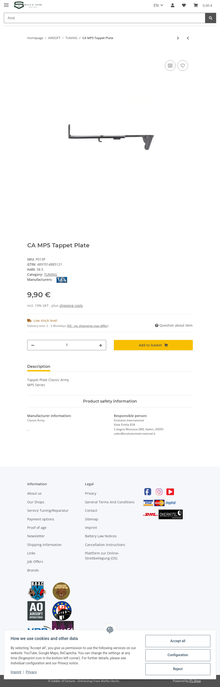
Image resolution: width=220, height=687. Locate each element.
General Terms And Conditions (110, 502)
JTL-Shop (195, 681)
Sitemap (91, 519)
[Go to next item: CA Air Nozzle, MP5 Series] (178, 38)
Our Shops (35, 502)
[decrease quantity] (32, 345)
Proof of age (36, 527)
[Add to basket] (31, 53)
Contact (91, 510)
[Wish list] (184, 5)
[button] (172, 5)
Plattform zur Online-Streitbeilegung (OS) (102, 555)
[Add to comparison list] (170, 65)
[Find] (104, 18)
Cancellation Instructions (105, 544)
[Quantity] (67, 345)
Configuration (176, 655)
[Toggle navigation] (6, 3)
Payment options (40, 519)
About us (34, 493)
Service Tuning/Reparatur (48, 510)
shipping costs (71, 305)
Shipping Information (44, 544)
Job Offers (35, 561)
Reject (176, 669)
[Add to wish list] (182, 65)
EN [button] (156, 5)
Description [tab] (38, 366)
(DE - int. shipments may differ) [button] (87, 326)
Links (31, 553)
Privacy (90, 493)
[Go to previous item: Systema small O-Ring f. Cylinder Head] (188, 38)
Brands (33, 570)
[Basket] (203, 5)
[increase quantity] (100, 345)
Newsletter (36, 536)
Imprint (91, 527)
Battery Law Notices (101, 536)
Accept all (176, 641)
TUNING (50, 274)
